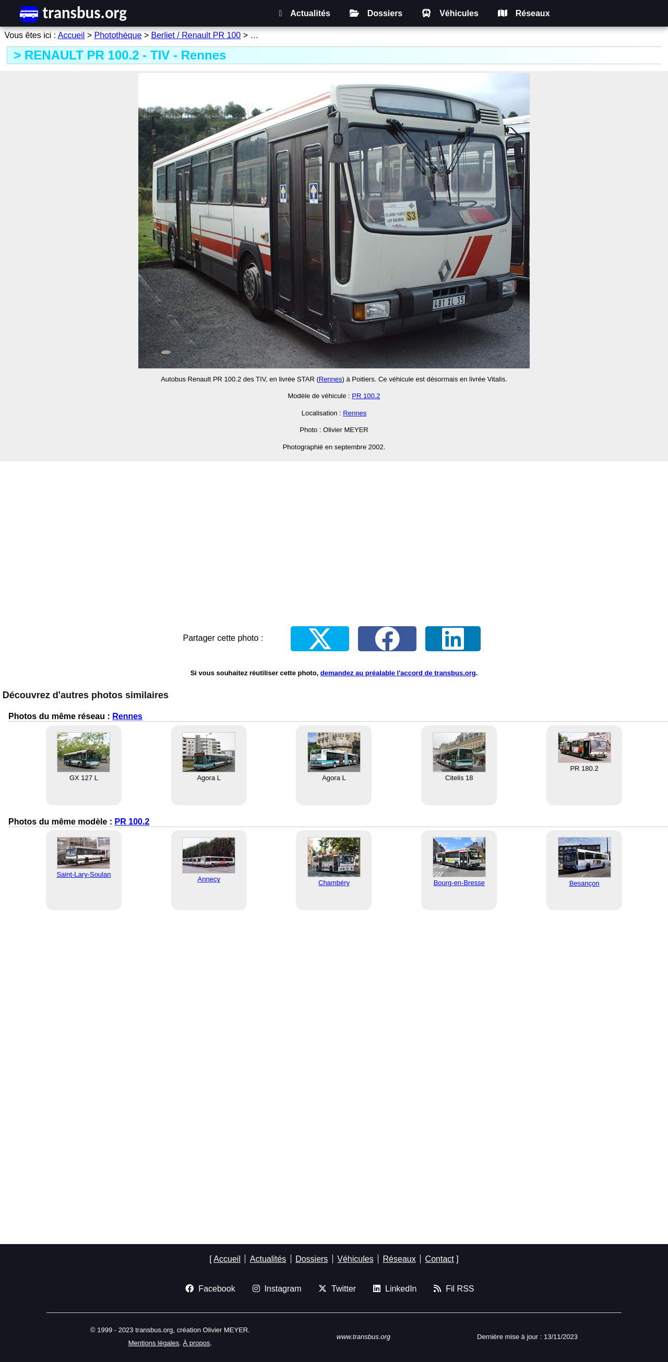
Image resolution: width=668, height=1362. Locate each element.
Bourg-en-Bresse (459, 883)
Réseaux (524, 13)
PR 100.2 (366, 396)
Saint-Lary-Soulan (83, 874)
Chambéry (334, 883)
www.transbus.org (363, 1337)
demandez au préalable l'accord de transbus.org (398, 673)
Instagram (277, 1288)
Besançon (584, 883)
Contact (439, 1259)
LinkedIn (394, 1288)
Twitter (337, 1288)
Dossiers (376, 13)
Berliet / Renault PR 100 (196, 35)
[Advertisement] (334, 536)
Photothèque (118, 35)
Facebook (210, 1288)
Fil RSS (454, 1288)
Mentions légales (154, 1343)
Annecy (209, 879)
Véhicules (450, 13)
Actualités (304, 13)
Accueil (71, 35)
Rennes (330, 379)
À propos (196, 1343)
